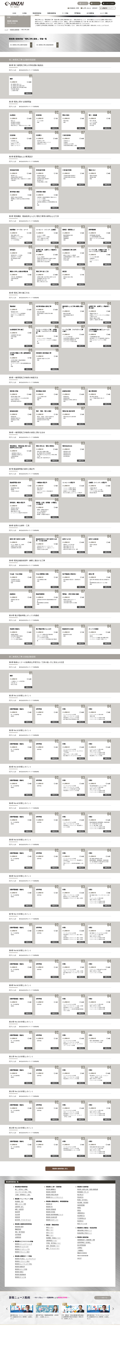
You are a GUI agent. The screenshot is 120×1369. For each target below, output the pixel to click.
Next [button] (113, 1321)
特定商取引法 (81, 1228)
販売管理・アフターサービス (23, 1232)
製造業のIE (49, 1216)
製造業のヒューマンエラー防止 (23, 1276)
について (107, 8)
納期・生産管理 (19, 1222)
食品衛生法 (80, 1233)
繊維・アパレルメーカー (53, 1261)
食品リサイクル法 (82, 1236)
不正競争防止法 (81, 1231)
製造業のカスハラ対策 (21, 1282)
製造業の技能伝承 (20, 1279)
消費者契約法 (81, 1225)
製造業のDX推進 (50, 1224)
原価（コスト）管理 (20, 1216)
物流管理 (17, 1224)
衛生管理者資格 (81, 1257)
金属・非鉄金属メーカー (53, 1258)
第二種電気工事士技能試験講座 (45, 57)
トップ (6, 42)
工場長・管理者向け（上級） (23, 1207)
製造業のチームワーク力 (21, 1259)
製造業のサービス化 (20, 1289)
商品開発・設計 (19, 1214)
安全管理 (17, 1227)
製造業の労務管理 (51, 1204)
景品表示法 (80, 1210)
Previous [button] (7, 1321)
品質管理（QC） (19, 1219)
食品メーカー (49, 1240)
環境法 (79, 1223)
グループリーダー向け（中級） (23, 1204)
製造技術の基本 (19, 1239)
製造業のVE (49, 1219)
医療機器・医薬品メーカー (53, 1250)
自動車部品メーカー (51, 1253)
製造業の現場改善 (51, 1222)
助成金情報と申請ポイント (84, 1245)
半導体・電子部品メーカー (53, 1255)
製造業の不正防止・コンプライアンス (25, 1271)
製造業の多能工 (19, 1284)
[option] (21, 1323)
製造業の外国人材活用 (52, 1207)
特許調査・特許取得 (82, 1215)
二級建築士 (80, 1263)
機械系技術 (18, 1242)
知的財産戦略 (81, 1217)
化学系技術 (18, 1247)
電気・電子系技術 (20, 1244)
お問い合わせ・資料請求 (90, 8)
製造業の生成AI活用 (51, 1229)
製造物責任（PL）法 (83, 1204)
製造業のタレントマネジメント (54, 1210)
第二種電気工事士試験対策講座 (18, 57)
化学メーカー (49, 1245)
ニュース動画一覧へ (102, 1310)
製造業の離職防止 (51, 1202)
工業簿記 (79, 1260)
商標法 (79, 1220)
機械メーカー (49, 1248)
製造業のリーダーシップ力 (22, 1262)
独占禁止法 (80, 1207)
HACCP (79, 1271)
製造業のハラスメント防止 (22, 1274)
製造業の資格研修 (14, 42)
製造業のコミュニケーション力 (23, 1256)
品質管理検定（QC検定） (84, 1255)
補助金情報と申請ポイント (84, 1243)
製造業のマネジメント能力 (22, 1264)
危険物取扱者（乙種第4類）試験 (86, 1252)
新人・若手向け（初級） (21, 1202)
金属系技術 (18, 1249)
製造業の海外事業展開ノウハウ (54, 1227)
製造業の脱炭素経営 (20, 1287)
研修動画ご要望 (74, 8)
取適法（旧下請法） (82, 1212)
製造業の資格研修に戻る (60, 1181)
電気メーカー (49, 1242)
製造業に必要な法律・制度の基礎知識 (87, 1202)
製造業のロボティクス (52, 1232)
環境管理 (17, 1229)
